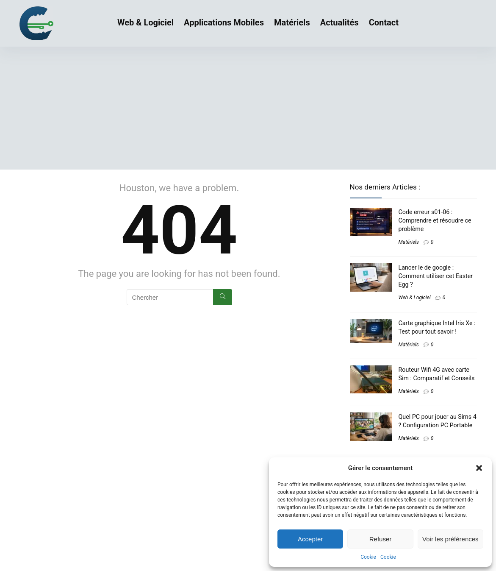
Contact (384, 22)
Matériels (292, 22)
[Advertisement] (248, 110)
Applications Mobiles (224, 22)
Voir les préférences (450, 539)
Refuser (380, 539)
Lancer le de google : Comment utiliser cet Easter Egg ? (436, 276)
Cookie (368, 557)
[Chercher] (222, 297)
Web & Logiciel (145, 22)
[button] (479, 468)
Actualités (339, 22)
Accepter (310, 539)
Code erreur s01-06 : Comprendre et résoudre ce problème (435, 220)
